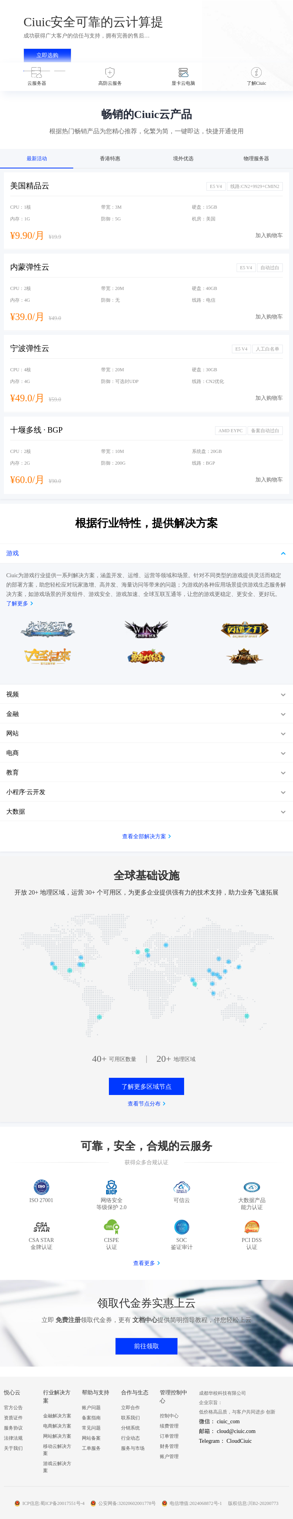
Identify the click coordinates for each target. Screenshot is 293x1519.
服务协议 (13, 1428)
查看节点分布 (144, 1104)
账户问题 (91, 1407)
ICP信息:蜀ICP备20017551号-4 (53, 1503)
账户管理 (169, 1456)
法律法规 (13, 1438)
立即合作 (130, 1407)
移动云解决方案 (57, 1450)
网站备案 (91, 1438)
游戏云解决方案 (57, 1467)
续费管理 (169, 1426)
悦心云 (12, 1393)
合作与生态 (134, 1393)
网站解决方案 (57, 1436)
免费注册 (68, 1320)
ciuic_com (228, 1421)
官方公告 (13, 1407)
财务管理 (169, 1446)
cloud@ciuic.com (236, 1431)
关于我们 (13, 1448)
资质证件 (13, 1418)
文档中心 (144, 1320)
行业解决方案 (57, 1397)
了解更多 (17, 604)
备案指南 (91, 1418)
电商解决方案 (57, 1426)
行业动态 (130, 1438)
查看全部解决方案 (144, 836)
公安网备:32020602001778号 (127, 1503)
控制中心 (169, 1416)
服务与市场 (133, 1448)
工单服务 (91, 1448)
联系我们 (130, 1418)
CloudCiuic (239, 1441)
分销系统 (130, 1428)
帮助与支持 (95, 1393)
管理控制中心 (173, 1397)
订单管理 (169, 1436)
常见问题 (91, 1428)
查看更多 (144, 1263)
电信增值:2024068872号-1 (196, 1503)
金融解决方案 (57, 1416)
